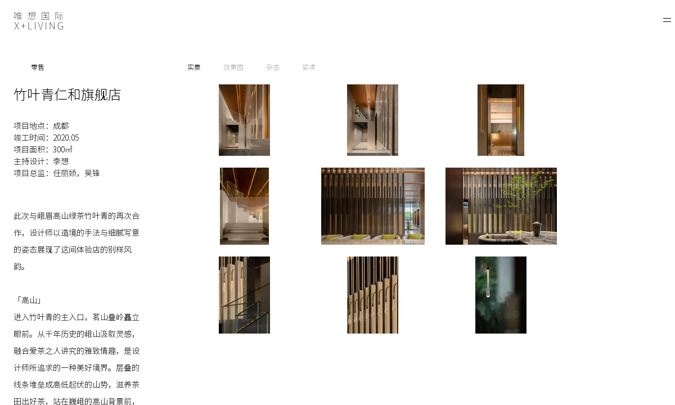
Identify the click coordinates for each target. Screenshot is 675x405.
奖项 (309, 67)
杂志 (273, 67)
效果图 (233, 67)
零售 (37, 67)
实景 (194, 67)
